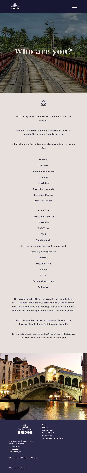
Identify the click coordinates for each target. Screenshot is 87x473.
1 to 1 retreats (14, 446)
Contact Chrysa (15, 452)
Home (44, 425)
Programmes (47, 436)
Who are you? (47, 430)
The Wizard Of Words (29, 458)
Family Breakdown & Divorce (53, 438)
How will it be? (48, 433)
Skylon (23, 468)
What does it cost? (16, 444)
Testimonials (14, 449)
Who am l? (46, 427)
